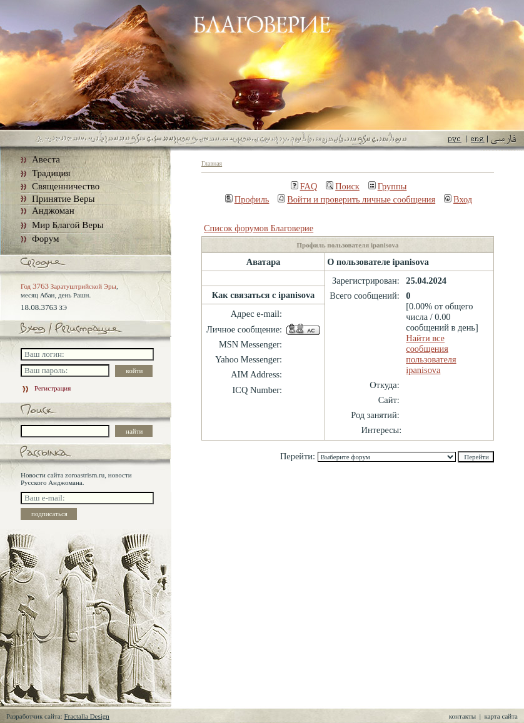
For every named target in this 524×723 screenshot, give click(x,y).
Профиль (247, 199)
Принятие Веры (63, 199)
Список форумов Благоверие (258, 228)
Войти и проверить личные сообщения (356, 199)
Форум (45, 239)
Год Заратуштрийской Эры (68, 286)
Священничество (65, 186)
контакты (462, 716)
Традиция (51, 173)
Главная (211, 163)
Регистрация (46, 388)
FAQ (304, 186)
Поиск (343, 186)
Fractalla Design (86, 716)
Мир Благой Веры (67, 225)
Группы (387, 186)
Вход (458, 199)
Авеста (46, 159)
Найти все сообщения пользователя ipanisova (431, 354)
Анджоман (53, 211)
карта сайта (501, 716)
